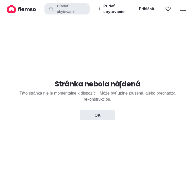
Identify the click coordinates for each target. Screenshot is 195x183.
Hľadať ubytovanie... (63, 9)
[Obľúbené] (168, 9)
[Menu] (183, 9)
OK (97, 115)
